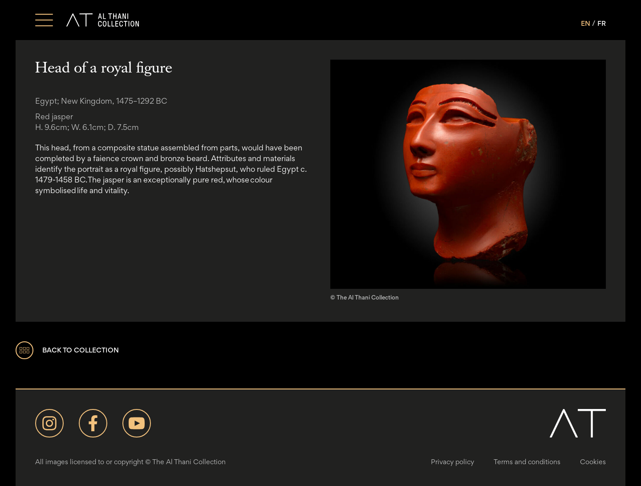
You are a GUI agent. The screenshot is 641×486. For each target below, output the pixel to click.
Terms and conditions (527, 462)
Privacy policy (452, 462)
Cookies (593, 462)
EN (585, 23)
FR (601, 23)
